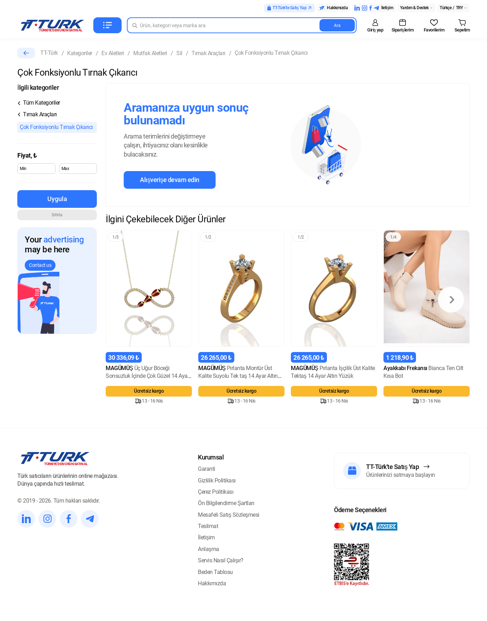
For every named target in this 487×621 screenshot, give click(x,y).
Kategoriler (79, 53)
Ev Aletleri (112, 53)
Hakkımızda (212, 583)
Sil (179, 53)
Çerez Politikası (215, 491)
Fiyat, (27, 155)
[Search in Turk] (242, 25)
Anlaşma (208, 549)
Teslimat (208, 526)
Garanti (206, 468)
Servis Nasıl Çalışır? (221, 560)
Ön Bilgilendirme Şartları (226, 503)
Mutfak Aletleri (150, 53)
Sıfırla (57, 214)
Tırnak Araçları (208, 53)
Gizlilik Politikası (217, 480)
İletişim (206, 537)
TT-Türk (49, 52)
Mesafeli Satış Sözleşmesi (228, 514)
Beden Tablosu (215, 572)
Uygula (57, 199)
